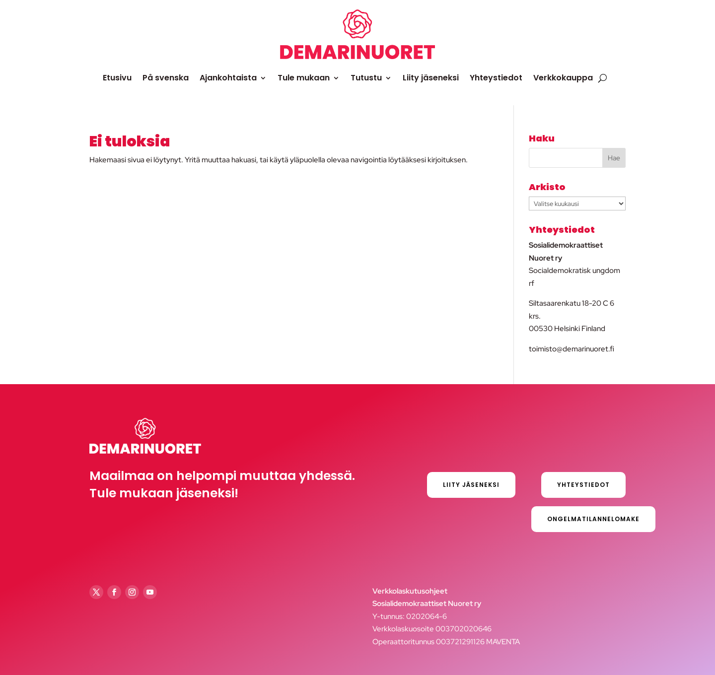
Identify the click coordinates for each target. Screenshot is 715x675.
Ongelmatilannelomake (593, 519)
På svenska (166, 77)
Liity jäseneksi (431, 77)
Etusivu (117, 77)
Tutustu (366, 77)
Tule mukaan (304, 77)
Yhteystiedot (496, 77)
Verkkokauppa (563, 77)
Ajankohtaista (228, 77)
